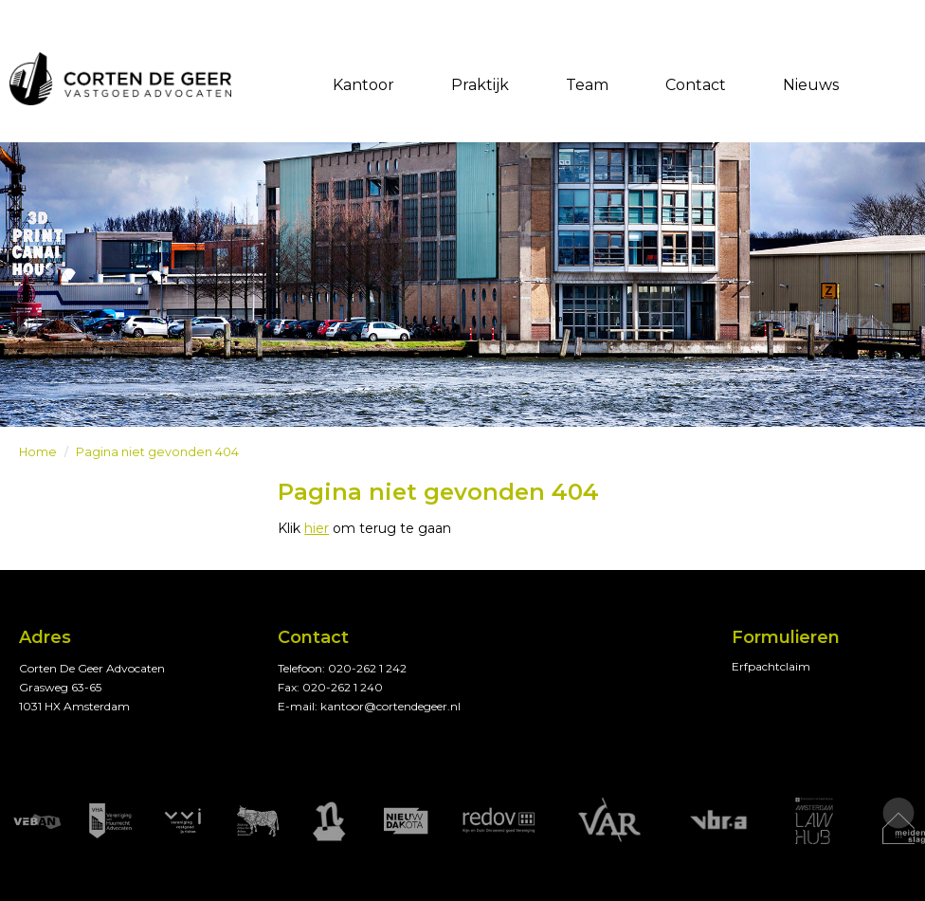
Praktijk (480, 85)
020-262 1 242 (367, 668)
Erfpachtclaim (771, 666)
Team (587, 85)
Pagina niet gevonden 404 (157, 452)
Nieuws (811, 85)
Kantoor (363, 85)
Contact (695, 85)
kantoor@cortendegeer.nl (390, 706)
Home (38, 452)
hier (316, 528)
